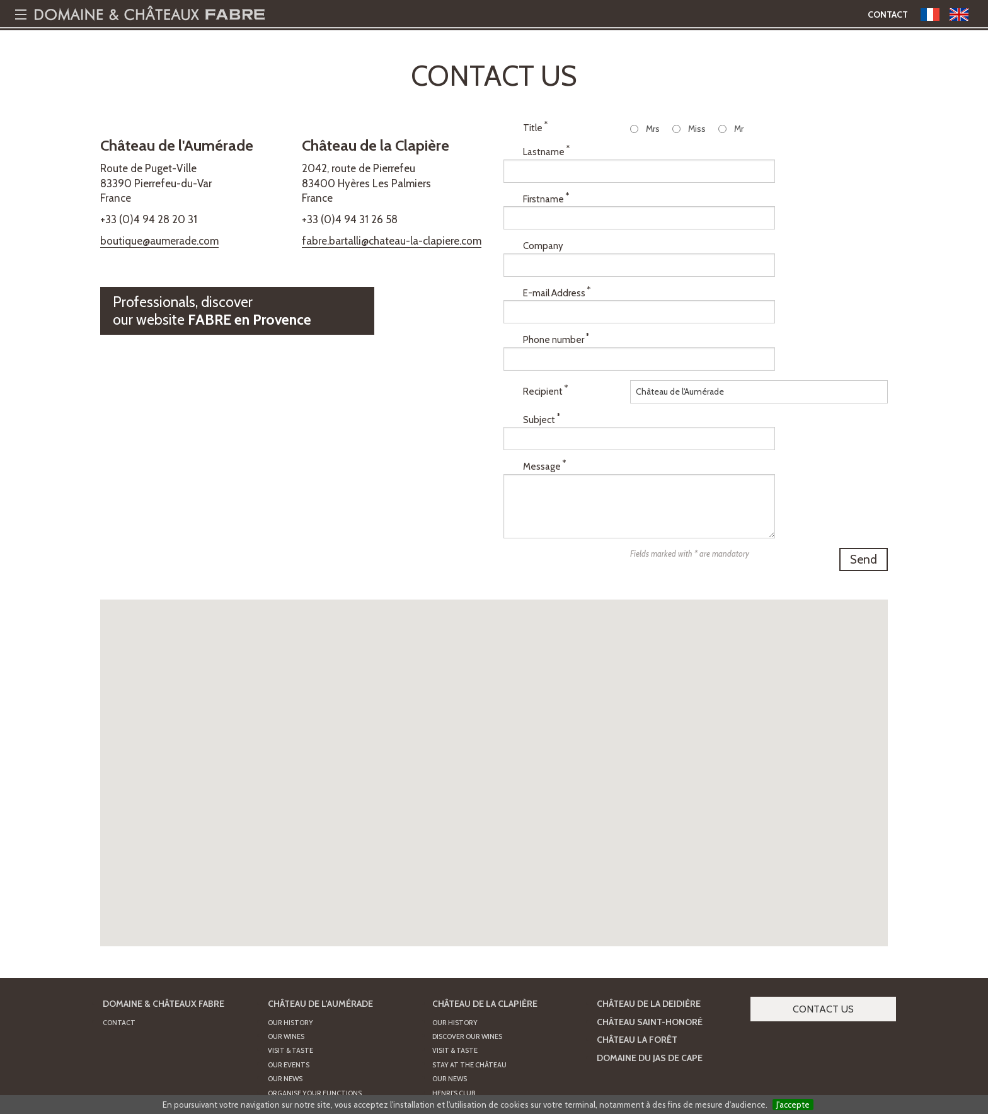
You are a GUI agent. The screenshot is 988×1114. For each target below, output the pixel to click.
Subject (541, 353)
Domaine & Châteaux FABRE (163, 904)
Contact (888, 14)
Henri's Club (453, 993)
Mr (739, 128)
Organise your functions (315, 993)
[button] (494, 623)
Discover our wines (467, 937)
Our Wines (286, 937)
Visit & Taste (290, 951)
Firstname (546, 189)
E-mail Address (556, 254)
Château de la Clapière (484, 904)
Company (543, 222)
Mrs (653, 128)
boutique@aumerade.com (159, 241)
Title (535, 127)
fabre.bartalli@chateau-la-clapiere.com (391, 241)
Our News (285, 979)
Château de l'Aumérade (320, 904)
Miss (697, 128)
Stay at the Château (469, 965)
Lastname (546, 156)
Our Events (288, 965)
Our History (290, 923)
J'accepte (793, 1104)
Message (544, 380)
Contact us (823, 909)
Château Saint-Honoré (650, 922)
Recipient (545, 320)
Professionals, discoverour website (212, 310)
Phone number (556, 287)
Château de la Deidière (649, 904)
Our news (449, 979)
